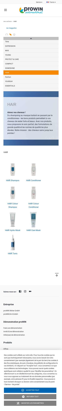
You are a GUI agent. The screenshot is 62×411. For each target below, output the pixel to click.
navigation (5, 10)
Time (7, 42)
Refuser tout (30, 396)
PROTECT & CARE (12, 59)
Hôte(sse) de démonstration (14, 335)
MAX (7, 50)
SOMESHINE (10, 68)
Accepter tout (30, 390)
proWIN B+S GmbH (10, 314)
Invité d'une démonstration (13, 331)
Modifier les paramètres (30, 403)
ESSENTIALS (10, 86)
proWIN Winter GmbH (11, 311)
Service (38, 2)
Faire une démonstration (12, 328)
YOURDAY (9, 81)
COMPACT (9, 64)
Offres (5, 349)
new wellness (7, 21)
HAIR (7, 73)
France (52, 2)
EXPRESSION (10, 46)
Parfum (8, 77)
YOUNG (8, 55)
